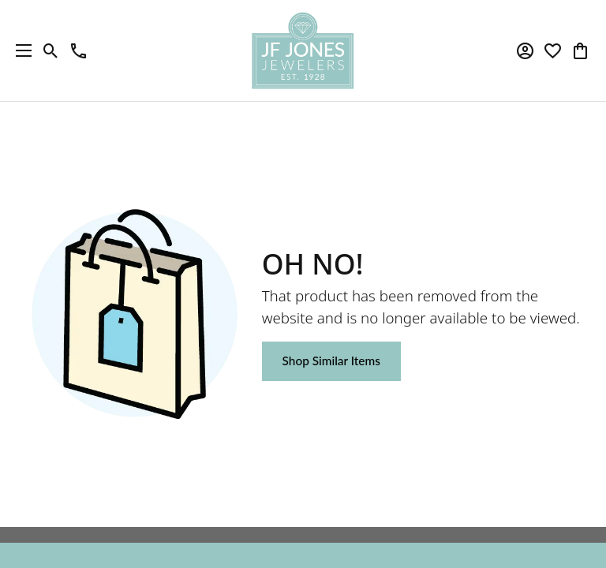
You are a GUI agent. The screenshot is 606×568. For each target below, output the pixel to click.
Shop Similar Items (331, 360)
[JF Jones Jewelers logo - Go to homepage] (303, 50)
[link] (78, 50)
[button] (51, 50)
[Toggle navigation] (19, 50)
